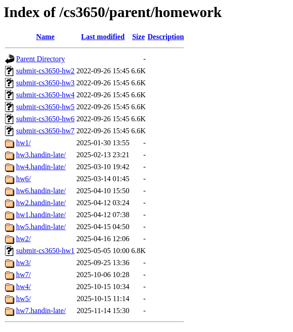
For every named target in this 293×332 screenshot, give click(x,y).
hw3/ (23, 263)
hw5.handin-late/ (41, 227)
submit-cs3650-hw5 (45, 107)
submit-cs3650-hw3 (45, 83)
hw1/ (23, 143)
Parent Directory (40, 59)
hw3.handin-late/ (41, 155)
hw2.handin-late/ (41, 203)
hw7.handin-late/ (41, 310)
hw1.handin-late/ (41, 215)
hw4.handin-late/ (41, 167)
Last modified (103, 37)
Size (138, 37)
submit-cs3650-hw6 (45, 119)
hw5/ (23, 298)
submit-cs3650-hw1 (45, 251)
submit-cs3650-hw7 (45, 131)
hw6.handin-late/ (41, 191)
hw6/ (23, 179)
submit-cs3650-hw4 (45, 95)
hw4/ (23, 286)
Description (166, 37)
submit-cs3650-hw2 (45, 71)
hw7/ (23, 275)
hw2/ (23, 239)
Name (45, 37)
